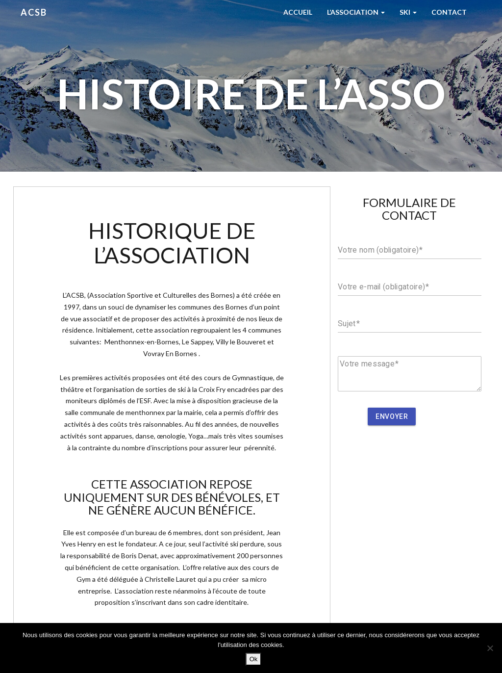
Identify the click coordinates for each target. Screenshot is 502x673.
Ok (254, 659)
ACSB (34, 12)
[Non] (490, 648)
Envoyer (392, 416)
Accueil (297, 12)
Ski (408, 12)
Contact (449, 12)
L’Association (356, 12)
